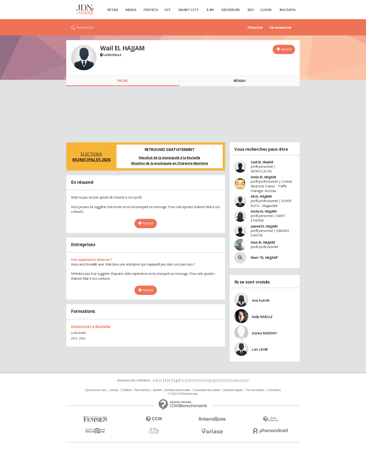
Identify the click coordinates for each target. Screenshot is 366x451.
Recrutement (142, 390)
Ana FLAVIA (261, 300)
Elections (91, 156)
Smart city (188, 9)
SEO (250, 9)
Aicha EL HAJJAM (264, 211)
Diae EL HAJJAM (263, 242)
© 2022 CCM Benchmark (182, 393)
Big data (288, 9)
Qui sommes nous (95, 390)
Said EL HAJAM (262, 162)
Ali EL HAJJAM (261, 196)
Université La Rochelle (91, 326)
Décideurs (231, 9)
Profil (122, 80)
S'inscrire (255, 27)
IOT (168, 9)
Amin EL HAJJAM (263, 177)
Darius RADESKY (264, 333)
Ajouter (286, 49)
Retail (112, 9)
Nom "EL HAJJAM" (264, 257)
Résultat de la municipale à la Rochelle (169, 157)
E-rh (210, 9)
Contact (114, 390)
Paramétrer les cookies (207, 390)
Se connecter (281, 27)
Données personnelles (177, 390)
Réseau (239, 80)
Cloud (266, 9)
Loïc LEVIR (260, 349)
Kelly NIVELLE (262, 317)
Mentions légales (233, 390)
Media (131, 9)
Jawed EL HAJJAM (264, 226)
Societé (157, 390)
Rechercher (85, 27)
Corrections (274, 390)
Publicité (127, 390)
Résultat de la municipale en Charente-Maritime (169, 163)
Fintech (151, 9)
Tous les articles (255, 390)
